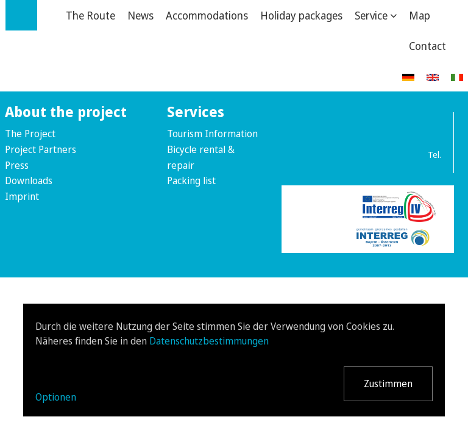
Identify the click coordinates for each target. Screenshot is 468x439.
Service (371, 15)
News (140, 15)
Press (17, 165)
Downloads (28, 180)
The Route (90, 15)
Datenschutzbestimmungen (209, 341)
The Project (30, 133)
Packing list (191, 180)
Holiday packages (301, 15)
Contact (427, 45)
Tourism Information (212, 133)
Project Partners (40, 149)
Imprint (22, 196)
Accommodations (207, 15)
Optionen (55, 397)
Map (419, 15)
